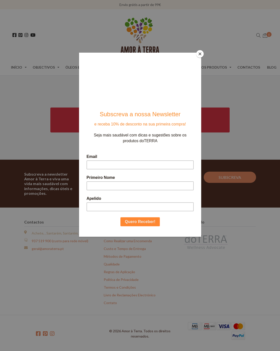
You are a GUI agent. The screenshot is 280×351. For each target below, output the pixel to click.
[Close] (200, 54)
